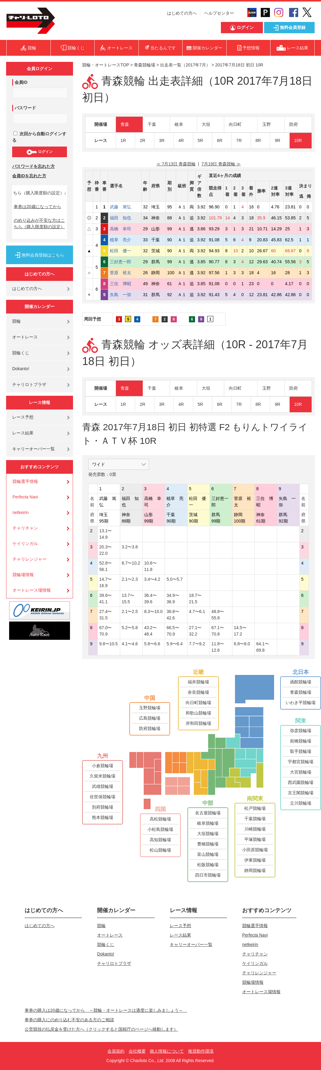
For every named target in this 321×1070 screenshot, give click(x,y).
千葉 (152, 124)
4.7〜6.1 (197, 611)
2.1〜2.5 (130, 611)
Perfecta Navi (25, 496)
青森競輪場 (144, 64)
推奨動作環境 (201, 1051)
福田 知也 (125, 217)
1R (123, 140)
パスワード (25, 107)
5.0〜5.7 (174, 579)
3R (162, 140)
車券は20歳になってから (37, 206)
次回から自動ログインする (39, 137)
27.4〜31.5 (105, 614)
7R (239, 140)
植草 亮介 (125, 239)
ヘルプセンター (219, 13)
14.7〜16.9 (105, 582)
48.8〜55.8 (217, 614)
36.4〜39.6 (150, 598)
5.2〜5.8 (130, 627)
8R (258, 140)
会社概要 (137, 1051)
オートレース (25, 337)
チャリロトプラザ (29, 384)
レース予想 (22, 417)
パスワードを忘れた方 (33, 166)
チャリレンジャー (29, 559)
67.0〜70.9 (105, 630)
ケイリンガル (25, 543)
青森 (124, 124)
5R (200, 140)
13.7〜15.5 (128, 598)
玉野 (266, 124)
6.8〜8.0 (242, 643)
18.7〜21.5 (195, 598)
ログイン (39, 152)
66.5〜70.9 (172, 630)
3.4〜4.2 (152, 579)
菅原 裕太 (125, 272)
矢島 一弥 (125, 294)
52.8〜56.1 (105, 566)
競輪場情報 (23, 574)
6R (219, 140)
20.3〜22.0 (105, 550)
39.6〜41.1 (105, 598)
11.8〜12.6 (217, 647)
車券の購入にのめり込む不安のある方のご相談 (69, 1019)
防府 (293, 124)
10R (298, 140)
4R (181, 140)
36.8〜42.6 (172, 614)
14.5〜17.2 (240, 630)
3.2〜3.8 (130, 546)
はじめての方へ (182, 13)
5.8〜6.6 (152, 643)
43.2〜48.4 (150, 630)
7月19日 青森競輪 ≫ (221, 163)
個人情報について (167, 1051)
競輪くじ (20, 352)
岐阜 (179, 124)
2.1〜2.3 (130, 579)
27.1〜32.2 (195, 630)
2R (142, 140)
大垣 (206, 124)
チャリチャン (25, 528)
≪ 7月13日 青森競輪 (176, 163)
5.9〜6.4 (174, 643)
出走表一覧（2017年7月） (185, 64)
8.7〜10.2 (131, 563)
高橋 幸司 (125, 228)
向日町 (235, 124)
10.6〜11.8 (150, 566)
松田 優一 (125, 250)
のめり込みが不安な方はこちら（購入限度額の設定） (39, 223)
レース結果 (22, 432)
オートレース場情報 (31, 590)
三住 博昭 (125, 283)
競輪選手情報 (25, 481)
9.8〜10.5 (108, 643)
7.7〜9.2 (197, 643)
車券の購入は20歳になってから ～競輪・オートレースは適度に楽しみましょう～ (106, 1010)
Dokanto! (20, 368)
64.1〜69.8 (262, 647)
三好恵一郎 (125, 261)
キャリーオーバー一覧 (33, 448)
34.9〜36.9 (172, 598)
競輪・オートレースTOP (105, 64)
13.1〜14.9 (105, 534)
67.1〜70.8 (217, 630)
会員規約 (115, 1051)
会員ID (21, 82)
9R (277, 140)
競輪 (16, 321)
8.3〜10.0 (153, 611)
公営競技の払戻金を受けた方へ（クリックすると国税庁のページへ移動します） (101, 1029)
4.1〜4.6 (130, 643)
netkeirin (20, 512)
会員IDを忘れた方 (29, 175)
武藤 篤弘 (125, 206)
